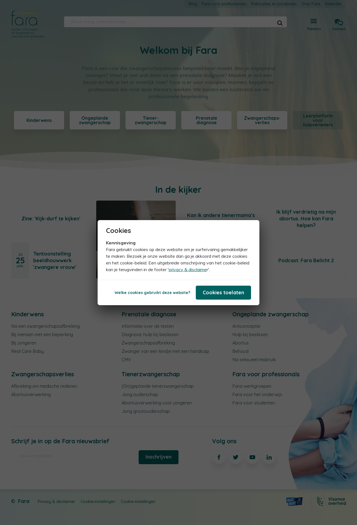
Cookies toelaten (223, 292)
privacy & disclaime (188, 269)
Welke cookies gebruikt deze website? (152, 292)
